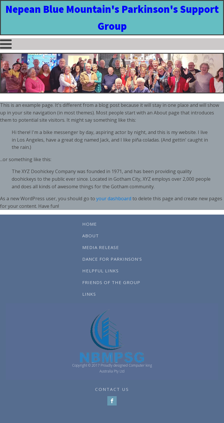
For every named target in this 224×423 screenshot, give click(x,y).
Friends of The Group (111, 282)
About (90, 236)
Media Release (100, 247)
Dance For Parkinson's (112, 259)
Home (89, 224)
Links (89, 294)
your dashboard (113, 198)
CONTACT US (112, 389)
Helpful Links (100, 271)
